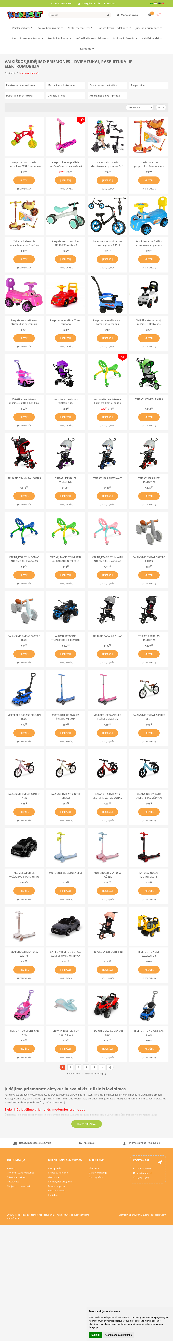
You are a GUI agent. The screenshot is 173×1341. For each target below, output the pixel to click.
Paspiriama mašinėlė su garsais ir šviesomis (107, 322)
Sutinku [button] (95, 1335)
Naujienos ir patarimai (18, 1186)
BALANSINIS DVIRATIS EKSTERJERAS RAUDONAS (107, 795)
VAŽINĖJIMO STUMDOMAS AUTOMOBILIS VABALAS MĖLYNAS (24, 558)
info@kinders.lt (89, 3)
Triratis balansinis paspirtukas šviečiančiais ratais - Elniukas (149, 164)
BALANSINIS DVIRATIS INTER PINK (24, 795)
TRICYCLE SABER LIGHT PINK (107, 951)
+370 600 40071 (61, 3)
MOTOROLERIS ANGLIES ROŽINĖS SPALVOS (107, 716)
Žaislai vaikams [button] (21, 28)
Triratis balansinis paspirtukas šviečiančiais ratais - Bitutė (24, 243)
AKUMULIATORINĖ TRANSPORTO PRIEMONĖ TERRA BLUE (65, 637)
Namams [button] (85, 48)
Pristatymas (13, 1181)
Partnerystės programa (60, 1181)
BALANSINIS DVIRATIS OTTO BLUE (24, 637)
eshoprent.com (158, 1214)
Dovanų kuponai (56, 1186)
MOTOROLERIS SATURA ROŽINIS (107, 874)
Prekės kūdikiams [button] (58, 38)
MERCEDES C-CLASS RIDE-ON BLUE (24, 716)
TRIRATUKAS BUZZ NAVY (107, 478)
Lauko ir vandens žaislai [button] (26, 38)
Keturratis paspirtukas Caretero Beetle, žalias (107, 401)
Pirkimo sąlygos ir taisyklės (141, 1144)
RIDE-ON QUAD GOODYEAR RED (107, 1032)
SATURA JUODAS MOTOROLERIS (148, 874)
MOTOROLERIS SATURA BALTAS (24, 953)
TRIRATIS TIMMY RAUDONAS (24, 478)
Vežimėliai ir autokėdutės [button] (91, 38)
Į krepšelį (24, 180)
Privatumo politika (16, 1177)
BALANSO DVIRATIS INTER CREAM (66, 795)
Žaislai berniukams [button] (49, 28)
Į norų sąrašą (24, 188)
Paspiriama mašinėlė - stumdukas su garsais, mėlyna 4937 (148, 243)
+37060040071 (142, 1168)
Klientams (96, 1160)
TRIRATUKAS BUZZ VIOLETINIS (66, 480)
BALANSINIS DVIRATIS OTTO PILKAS (149, 558)
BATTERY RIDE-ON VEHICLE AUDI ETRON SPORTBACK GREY (65, 953)
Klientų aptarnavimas (65, 1160)
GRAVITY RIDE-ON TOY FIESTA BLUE (66, 1032)
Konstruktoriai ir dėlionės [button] (113, 28)
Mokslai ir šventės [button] (123, 38)
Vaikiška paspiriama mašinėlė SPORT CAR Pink (24, 401)
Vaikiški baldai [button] (150, 38)
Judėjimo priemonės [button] (147, 28)
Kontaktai (110, 3)
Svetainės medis (56, 1190)
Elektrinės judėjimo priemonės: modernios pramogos (45, 1109)
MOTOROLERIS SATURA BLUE (65, 872)
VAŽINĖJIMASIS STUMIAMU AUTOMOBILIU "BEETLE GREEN (65, 558)
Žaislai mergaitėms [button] (79, 28)
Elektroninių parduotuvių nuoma (134, 1214)
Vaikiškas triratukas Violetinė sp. (66, 401)
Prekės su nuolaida (58, 1172)
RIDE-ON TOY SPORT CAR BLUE (149, 1032)
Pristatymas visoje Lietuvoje (32, 1144)
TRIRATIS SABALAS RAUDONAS (148, 637)
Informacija (16, 1160)
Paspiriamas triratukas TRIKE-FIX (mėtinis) (65, 243)
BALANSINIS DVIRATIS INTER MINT (149, 716)
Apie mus (86, 1144)
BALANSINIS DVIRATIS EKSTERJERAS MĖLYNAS (148, 795)
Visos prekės (54, 1168)
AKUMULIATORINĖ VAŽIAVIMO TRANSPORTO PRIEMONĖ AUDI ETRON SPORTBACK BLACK (24, 874)
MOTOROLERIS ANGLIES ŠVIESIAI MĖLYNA (65, 716)
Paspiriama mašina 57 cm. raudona (65, 322)
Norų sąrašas (96, 1177)
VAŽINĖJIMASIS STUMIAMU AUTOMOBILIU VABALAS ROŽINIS (107, 558)
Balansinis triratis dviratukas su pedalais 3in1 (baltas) (107, 164)
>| (110, 1067)
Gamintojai (53, 1177)
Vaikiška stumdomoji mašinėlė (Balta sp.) (148, 322)
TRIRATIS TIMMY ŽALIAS (149, 399)
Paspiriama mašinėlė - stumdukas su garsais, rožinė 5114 (24, 322)
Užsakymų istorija (98, 1172)
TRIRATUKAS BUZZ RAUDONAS (149, 480)
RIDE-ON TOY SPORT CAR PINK (24, 1032)
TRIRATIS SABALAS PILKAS (107, 636)
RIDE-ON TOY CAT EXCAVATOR (148, 953)
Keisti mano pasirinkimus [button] (118, 1335)
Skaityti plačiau (86, 1123)
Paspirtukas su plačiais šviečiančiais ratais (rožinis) (66, 164)
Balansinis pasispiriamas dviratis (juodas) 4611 (107, 243)
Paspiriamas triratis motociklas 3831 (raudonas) (24, 164)
